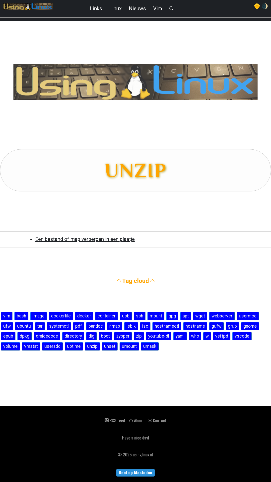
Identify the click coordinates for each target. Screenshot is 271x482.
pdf (78, 326)
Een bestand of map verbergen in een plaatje (85, 239)
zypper (123, 336)
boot (105, 336)
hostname (195, 326)
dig (91, 336)
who (195, 336)
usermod (248, 315)
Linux (115, 8)
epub (8, 336)
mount (156, 315)
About (136, 420)
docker (84, 315)
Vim (157, 8)
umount (129, 346)
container (106, 315)
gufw (216, 326)
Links (96, 8)
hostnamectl (167, 326)
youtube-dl (158, 336)
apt (186, 315)
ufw (7, 326)
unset (109, 346)
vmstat (31, 346)
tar (40, 326)
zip (139, 336)
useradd (52, 346)
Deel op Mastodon (135, 472)
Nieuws (137, 8)
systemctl (59, 326)
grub (232, 326)
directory (73, 336)
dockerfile (61, 315)
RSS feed (115, 420)
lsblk (131, 326)
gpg (172, 315)
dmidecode (47, 336)
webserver (221, 315)
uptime (74, 346)
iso (145, 326)
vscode (242, 336)
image (39, 315)
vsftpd (221, 336)
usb (126, 315)
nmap (114, 326)
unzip (92, 346)
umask (149, 346)
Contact (157, 420)
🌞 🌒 (261, 6)
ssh (139, 315)
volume (10, 346)
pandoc (95, 326)
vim (6, 315)
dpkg (24, 336)
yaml (180, 336)
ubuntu (24, 326)
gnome (250, 326)
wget (200, 315)
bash (21, 315)
